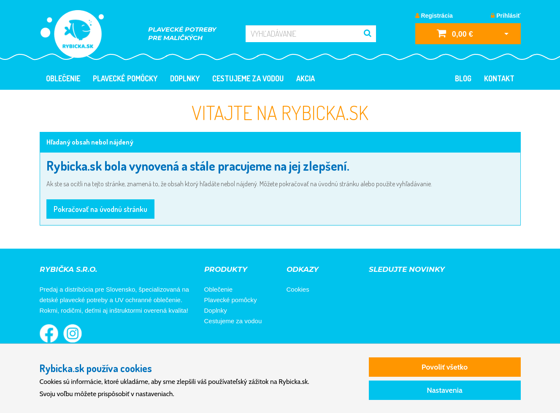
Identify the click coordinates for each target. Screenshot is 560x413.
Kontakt (499, 78)
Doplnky (185, 78)
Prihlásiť (505, 15)
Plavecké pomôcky (125, 78)
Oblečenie (63, 78)
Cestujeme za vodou (248, 78)
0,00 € (455, 33)
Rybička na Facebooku (49, 333)
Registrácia (434, 15)
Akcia (305, 78)
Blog (463, 78)
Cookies (298, 289)
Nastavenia (445, 390)
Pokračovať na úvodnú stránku (100, 209)
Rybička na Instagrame (72, 333)
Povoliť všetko (445, 367)
